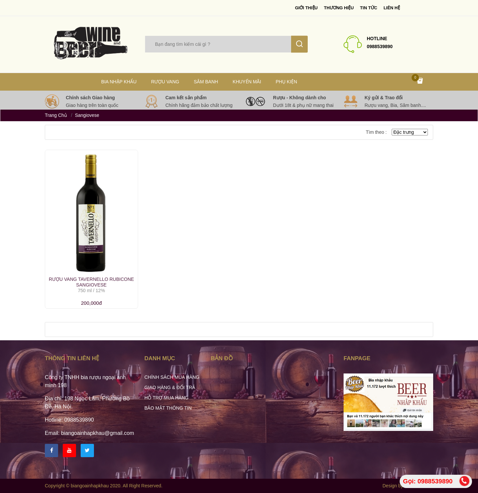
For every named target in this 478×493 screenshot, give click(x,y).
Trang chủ (56, 115)
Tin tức (368, 7)
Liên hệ (391, 7)
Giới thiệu (306, 7)
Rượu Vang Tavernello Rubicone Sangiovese (91, 282)
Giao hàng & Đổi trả (169, 387)
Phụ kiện (286, 81)
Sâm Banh (206, 81)
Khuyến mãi (247, 81)
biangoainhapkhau (90, 485)
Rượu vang (165, 81)
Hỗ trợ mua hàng (166, 397)
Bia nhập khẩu (118, 81)
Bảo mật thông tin (168, 408)
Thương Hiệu (339, 7)
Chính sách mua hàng (171, 377)
